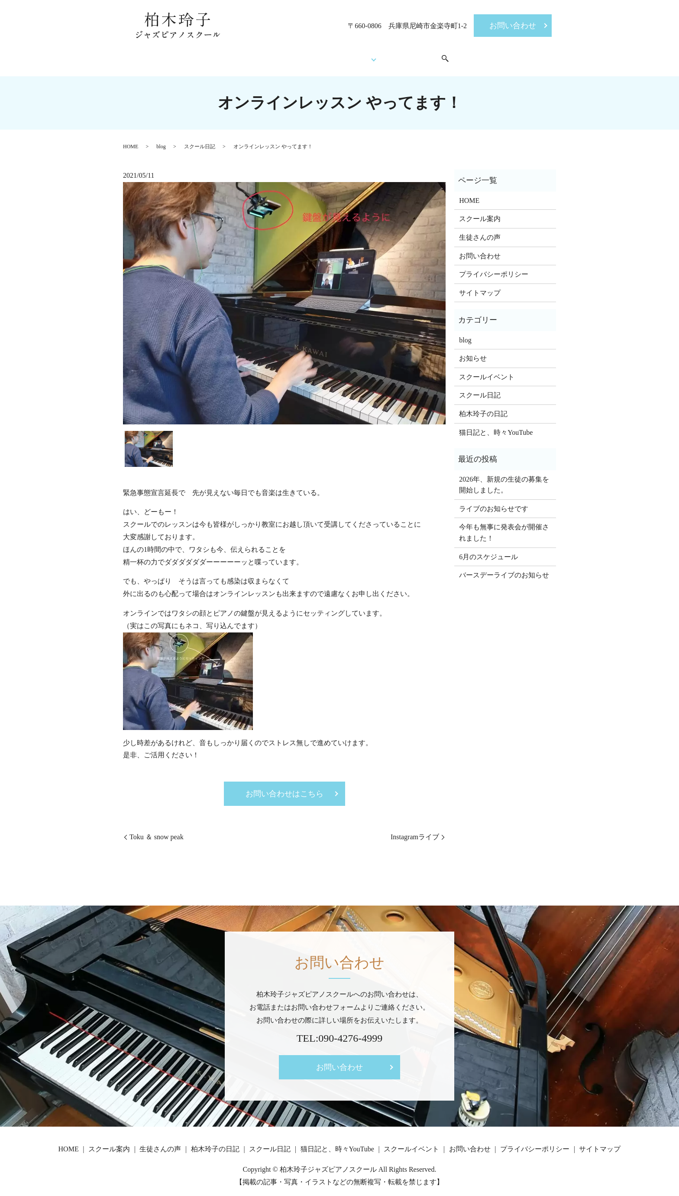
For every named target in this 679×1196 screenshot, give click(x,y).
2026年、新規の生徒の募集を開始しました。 (504, 478)
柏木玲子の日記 (483, 407)
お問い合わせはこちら (284, 787)
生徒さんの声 (326, 55)
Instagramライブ (415, 830)
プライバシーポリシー (493, 267)
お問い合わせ (512, 25)
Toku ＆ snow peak (156, 830)
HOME (226, 55)
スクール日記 (199, 140)
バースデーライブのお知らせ (504, 568)
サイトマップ (480, 286)
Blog (368, 55)
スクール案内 (271, 55)
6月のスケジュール (488, 550)
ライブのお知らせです (493, 502)
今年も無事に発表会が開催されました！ (504, 526)
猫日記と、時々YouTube (496, 426)
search (463, 55)
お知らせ (473, 351)
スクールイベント (421, 55)
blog (160, 140)
